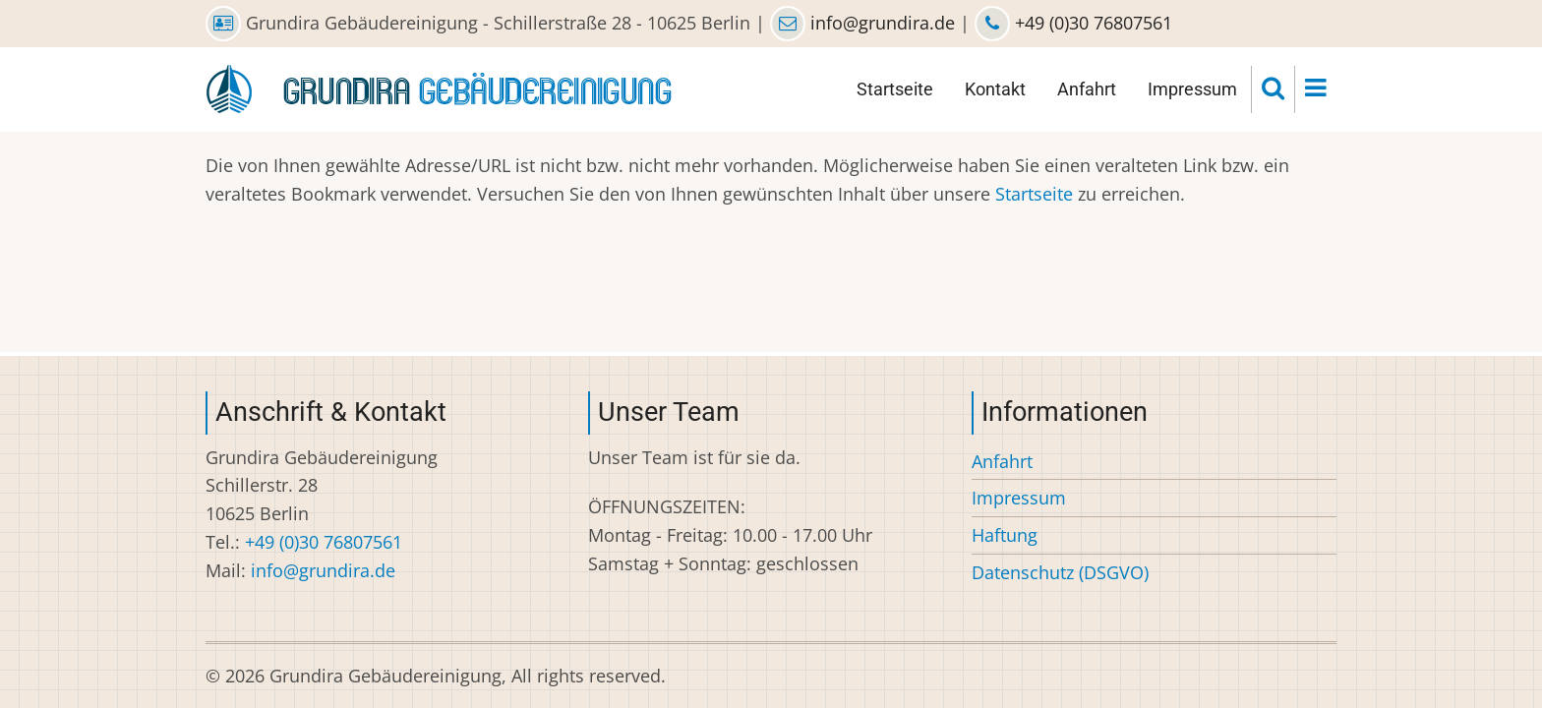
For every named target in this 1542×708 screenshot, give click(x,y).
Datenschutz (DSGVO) (1060, 572)
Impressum (1192, 89)
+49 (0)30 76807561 (1091, 22)
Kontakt (995, 89)
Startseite (895, 89)
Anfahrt (1086, 89)
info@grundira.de (882, 22)
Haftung (1005, 535)
